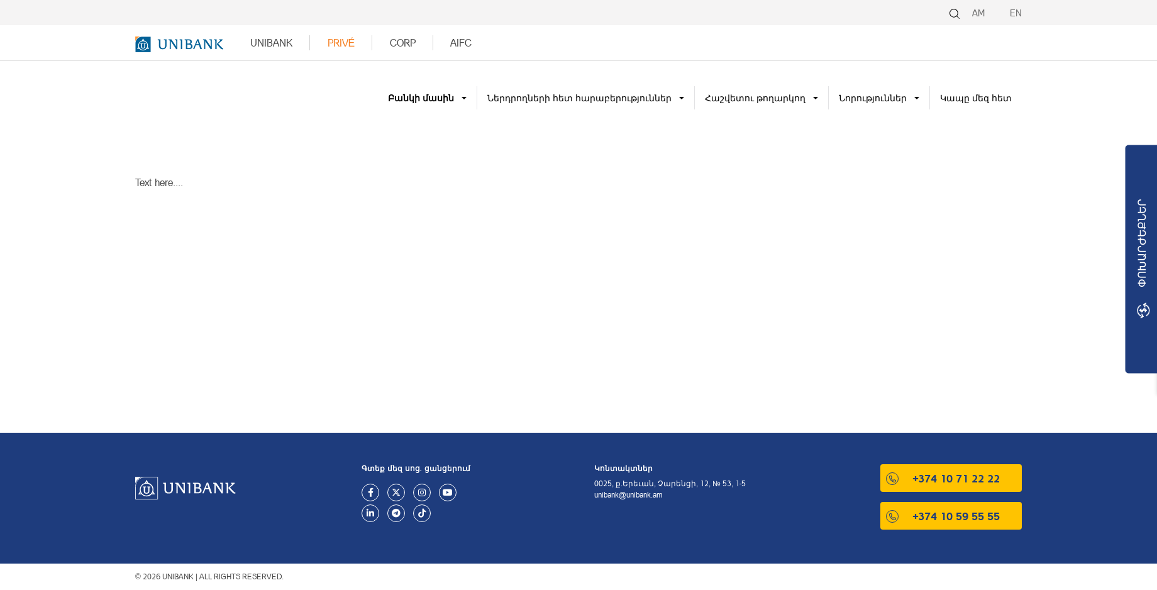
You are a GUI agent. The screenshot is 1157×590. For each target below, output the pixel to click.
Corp (403, 42)
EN (1016, 13)
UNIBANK (271, 42)
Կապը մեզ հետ (976, 97)
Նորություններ (873, 97)
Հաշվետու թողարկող (755, 97)
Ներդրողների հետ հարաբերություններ (579, 97)
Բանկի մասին (421, 97)
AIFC (461, 42)
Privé (341, 42)
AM (978, 13)
